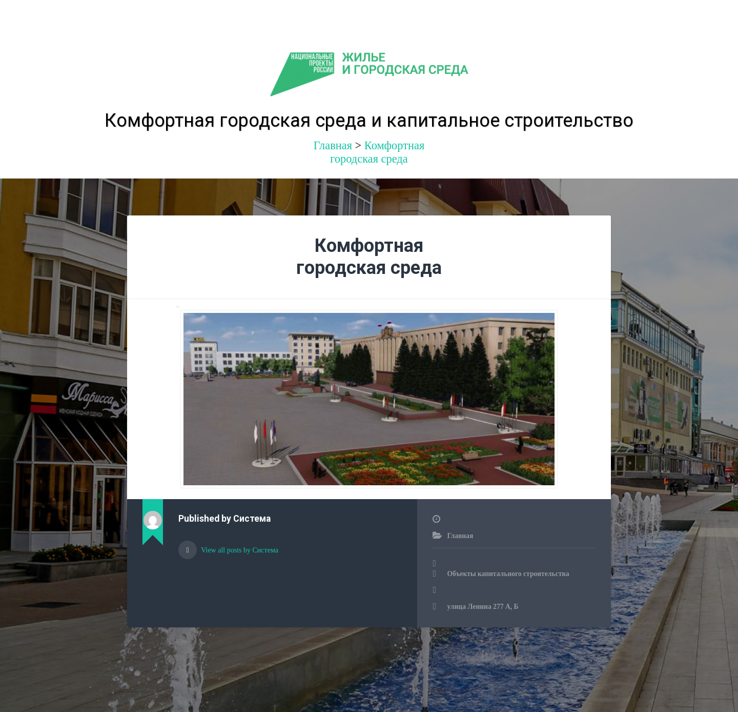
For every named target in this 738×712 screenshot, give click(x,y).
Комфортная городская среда (377, 152)
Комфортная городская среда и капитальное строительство (369, 120)
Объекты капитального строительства (508, 574)
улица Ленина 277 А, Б (482, 606)
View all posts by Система (238, 550)
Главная (460, 536)
